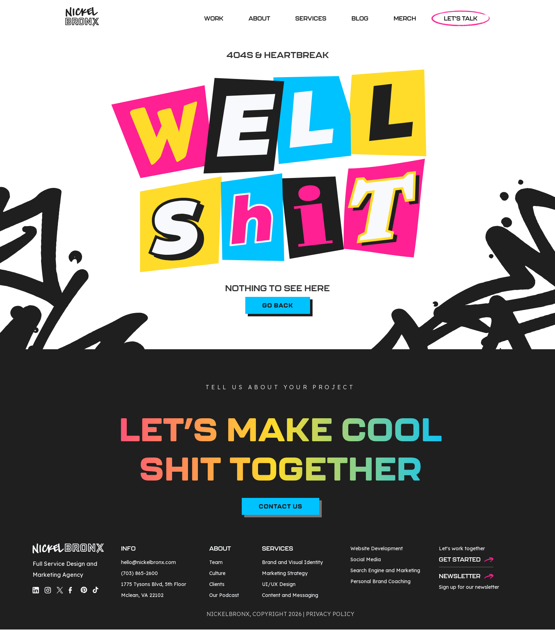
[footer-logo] (68, 549)
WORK (213, 18)
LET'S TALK (460, 18)
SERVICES (310, 18)
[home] (82, 17)
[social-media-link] (36, 590)
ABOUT (259, 18)
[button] (310, 18)
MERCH (405, 18)
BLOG (359, 18)
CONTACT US (280, 506)
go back (277, 305)
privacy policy (330, 613)
